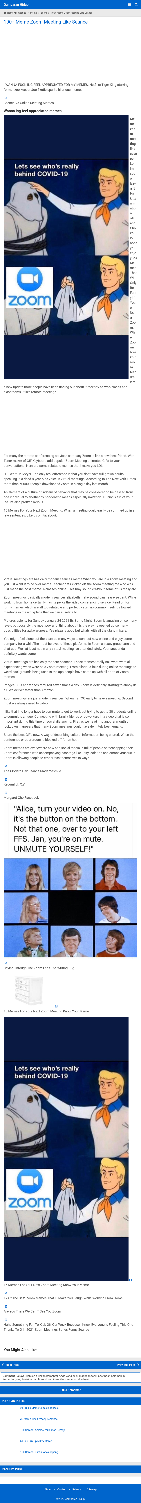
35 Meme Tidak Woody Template (39, 1419)
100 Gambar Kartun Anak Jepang (39, 1452)
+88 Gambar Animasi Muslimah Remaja (43, 1430)
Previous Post (126, 1365)
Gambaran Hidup (16, 4)
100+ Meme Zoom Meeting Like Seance (46, 22)
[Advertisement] (70, 53)
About (47, 1489)
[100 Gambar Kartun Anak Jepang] (10, 1455)
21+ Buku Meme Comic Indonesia (39, 1408)
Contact (61, 1489)
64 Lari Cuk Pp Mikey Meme (36, 1441)
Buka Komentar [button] (70, 1390)
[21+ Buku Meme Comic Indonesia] (10, 1411)
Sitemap (92, 1489)
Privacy (77, 1489)
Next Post (12, 1365)
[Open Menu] (129, 4)
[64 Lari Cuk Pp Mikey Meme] (10, 1444)
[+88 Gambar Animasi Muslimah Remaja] (10, 1433)
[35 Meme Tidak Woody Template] (10, 1422)
